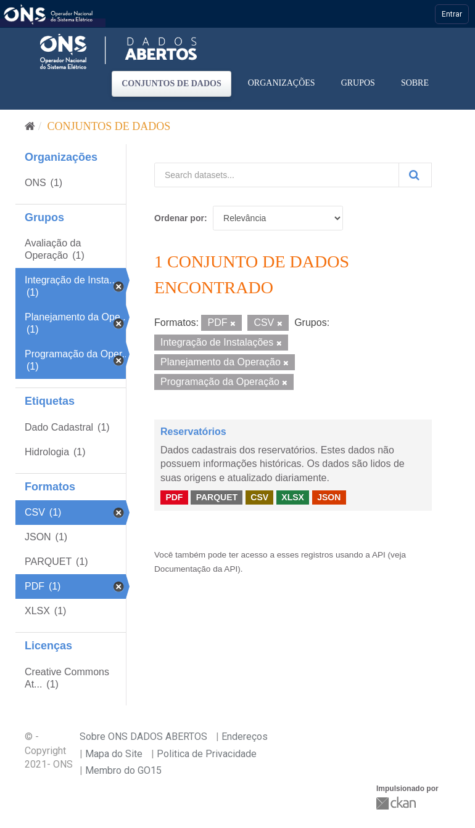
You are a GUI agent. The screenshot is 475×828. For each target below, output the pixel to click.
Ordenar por (179, 218)
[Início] (30, 126)
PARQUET (217, 497)
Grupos (358, 82)
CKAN (397, 803)
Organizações (281, 82)
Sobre (415, 82)
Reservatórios (193, 431)
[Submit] (415, 175)
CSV (259, 497)
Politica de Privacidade (207, 754)
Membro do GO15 (123, 770)
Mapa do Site (113, 754)
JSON (329, 497)
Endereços (244, 736)
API (379, 554)
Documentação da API (196, 569)
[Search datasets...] (276, 175)
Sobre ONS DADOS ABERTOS (143, 736)
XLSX (292, 497)
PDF (174, 497)
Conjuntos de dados (171, 83)
